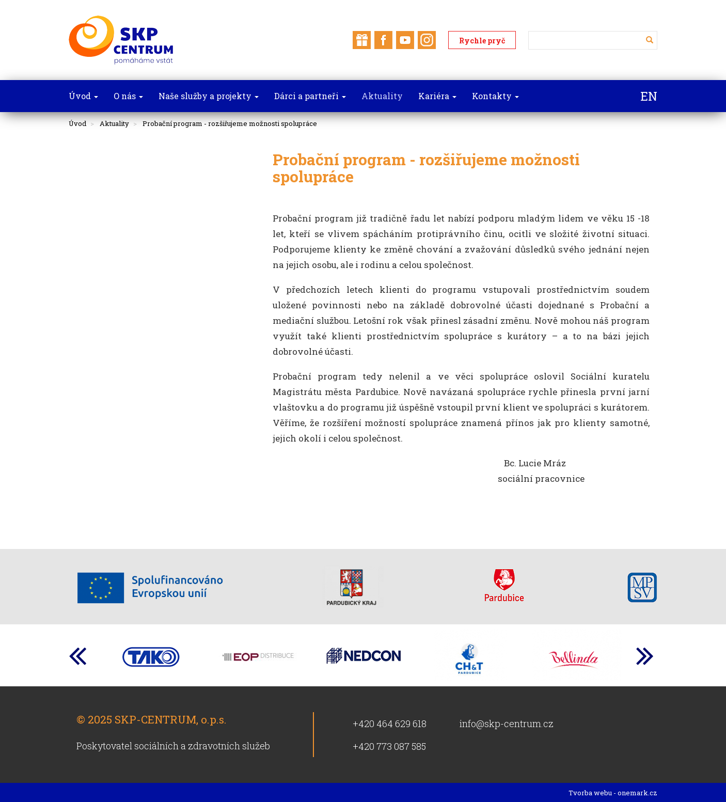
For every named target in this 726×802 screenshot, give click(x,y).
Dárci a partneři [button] (310, 95)
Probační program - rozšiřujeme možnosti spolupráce (230, 123)
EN (648, 96)
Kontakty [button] (495, 95)
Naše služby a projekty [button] (209, 95)
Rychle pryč (482, 40)
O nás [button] (128, 95)
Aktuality (114, 123)
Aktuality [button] (382, 95)
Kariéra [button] (437, 95)
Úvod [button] (83, 95)
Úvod (77, 123)
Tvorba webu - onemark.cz (613, 792)
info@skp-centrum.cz (507, 723)
